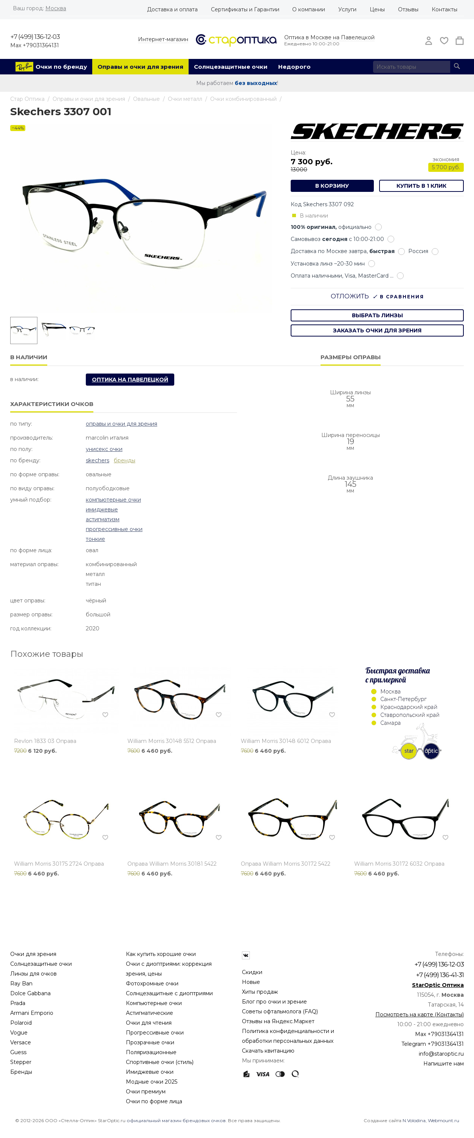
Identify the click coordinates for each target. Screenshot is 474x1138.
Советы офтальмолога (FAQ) (280, 1011)
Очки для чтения (149, 1022)
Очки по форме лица (154, 1101)
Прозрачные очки (150, 1042)
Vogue (19, 1032)
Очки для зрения (33, 954)
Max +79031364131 (34, 45)
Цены (377, 9)
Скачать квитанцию (268, 1050)
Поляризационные (151, 1052)
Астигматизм (102, 519)
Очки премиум (146, 1091)
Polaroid (21, 1022)
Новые (251, 982)
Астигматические (149, 1013)
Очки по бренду (61, 66)
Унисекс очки (104, 449)
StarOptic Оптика (438, 985)
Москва (55, 8)
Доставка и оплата (172, 9)
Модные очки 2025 (151, 1081)
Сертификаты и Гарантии (245, 9)
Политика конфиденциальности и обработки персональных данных (288, 1036)
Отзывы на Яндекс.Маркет (278, 1021)
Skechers (97, 460)
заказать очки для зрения (377, 330)
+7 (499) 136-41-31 (440, 975)
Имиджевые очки (149, 1072)
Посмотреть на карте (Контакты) (419, 1014)
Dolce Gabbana (30, 993)
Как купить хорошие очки (161, 954)
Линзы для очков (33, 973)
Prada (17, 1003)
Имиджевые (102, 509)
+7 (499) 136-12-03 (35, 36)
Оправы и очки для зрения (140, 66)
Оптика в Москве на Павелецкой (329, 37)
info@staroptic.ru (441, 1053)
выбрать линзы (377, 315)
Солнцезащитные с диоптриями (169, 993)
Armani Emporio (31, 1013)
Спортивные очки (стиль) (160, 1062)
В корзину (332, 185)
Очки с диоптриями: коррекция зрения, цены (169, 968)
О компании (308, 9)
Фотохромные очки (152, 983)
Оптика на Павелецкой (130, 379)
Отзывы (408, 9)
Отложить (350, 296)
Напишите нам (443, 1063)
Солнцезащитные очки (231, 66)
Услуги (347, 9)
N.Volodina (414, 1120)
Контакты (444, 9)
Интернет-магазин (163, 39)
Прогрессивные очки (114, 529)
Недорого (294, 66)
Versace (20, 1042)
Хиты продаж (260, 991)
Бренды (21, 1072)
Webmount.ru (443, 1120)
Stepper (20, 1062)
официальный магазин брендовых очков (176, 1120)
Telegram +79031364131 (432, 1044)
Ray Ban (21, 983)
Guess (18, 1052)
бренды (124, 460)
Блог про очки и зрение (274, 1001)
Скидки (252, 972)
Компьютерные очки (113, 499)
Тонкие (95, 539)
